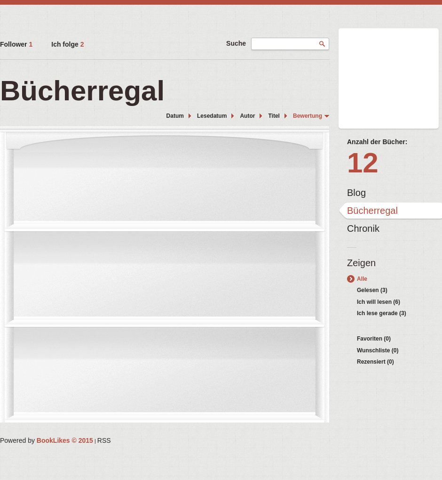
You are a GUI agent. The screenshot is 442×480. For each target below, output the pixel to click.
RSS (104, 440)
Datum (175, 116)
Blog (356, 192)
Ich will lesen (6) (378, 302)
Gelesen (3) (372, 290)
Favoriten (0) (374, 338)
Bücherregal (372, 210)
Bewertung (307, 116)
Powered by (46, 440)
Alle (362, 279)
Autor (247, 116)
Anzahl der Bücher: (377, 142)
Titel (273, 116)
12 (363, 163)
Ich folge (67, 44)
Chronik (363, 228)
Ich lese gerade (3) (381, 313)
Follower (16, 44)
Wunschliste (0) (377, 350)
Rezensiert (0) (375, 361)
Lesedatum (212, 116)
